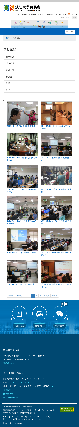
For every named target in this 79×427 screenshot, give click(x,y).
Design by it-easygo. (12, 423)
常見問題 (41, 14)
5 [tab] (46, 331)
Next (67, 319)
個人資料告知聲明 (11, 397)
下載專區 (32, 14)
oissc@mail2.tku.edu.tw (23, 382)
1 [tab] (33, 331)
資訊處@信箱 (9, 363)
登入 (64, 14)
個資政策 (7, 390)
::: (15, 14)
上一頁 (18, 295)
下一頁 (45, 295)
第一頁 (10, 295)
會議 (8, 83)
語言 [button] (73, 14)
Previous (11, 319)
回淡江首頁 (22, 14)
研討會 (9, 76)
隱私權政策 (8, 393)
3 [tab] (39, 331)
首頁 (8, 38)
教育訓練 (10, 56)
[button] (62, 304)
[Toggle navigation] (70, 32)
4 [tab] (43, 331)
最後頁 (53, 295)
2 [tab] (36, 331)
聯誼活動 (10, 63)
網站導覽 (50, 14)
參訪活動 (10, 70)
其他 (8, 89)
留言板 (58, 14)
